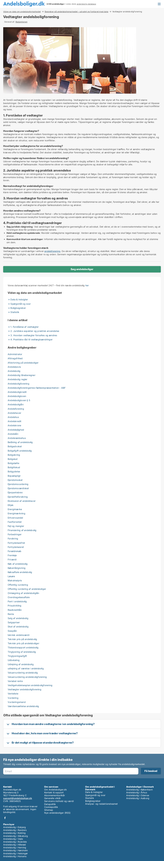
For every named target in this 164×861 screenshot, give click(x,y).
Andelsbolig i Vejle (13, 838)
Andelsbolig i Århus (136, 792)
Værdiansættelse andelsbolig (23, 706)
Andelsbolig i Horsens (14, 856)
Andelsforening (16, 408)
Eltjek (10, 505)
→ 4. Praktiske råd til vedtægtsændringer (30, 339)
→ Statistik (13, 312)
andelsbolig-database (86, 4)
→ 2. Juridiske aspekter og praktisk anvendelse (33, 331)
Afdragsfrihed (15, 358)
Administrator (15, 354)
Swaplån (12, 630)
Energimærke (15, 509)
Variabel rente (15, 681)
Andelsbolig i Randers (15, 830)
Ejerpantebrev (15, 492)
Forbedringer (14, 534)
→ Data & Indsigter (18, 299)
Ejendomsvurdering (18, 484)
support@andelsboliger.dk (17, 798)
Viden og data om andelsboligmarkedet (22, 11)
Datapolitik (50, 804)
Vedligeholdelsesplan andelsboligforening (30, 685)
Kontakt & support (54, 792)
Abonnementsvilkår (54, 795)
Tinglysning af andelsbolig (22, 651)
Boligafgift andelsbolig (20, 450)
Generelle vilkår (52, 798)
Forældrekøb (14, 551)
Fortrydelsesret (16, 547)
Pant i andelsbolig (17, 601)
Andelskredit (14, 421)
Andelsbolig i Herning (14, 847)
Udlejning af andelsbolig (21, 664)
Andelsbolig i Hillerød (14, 844)
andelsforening (52, 251)
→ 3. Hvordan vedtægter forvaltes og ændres (32, 335)
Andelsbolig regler (17, 379)
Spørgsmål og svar (95, 795)
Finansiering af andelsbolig (22, 530)
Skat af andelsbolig (18, 626)
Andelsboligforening (18, 383)
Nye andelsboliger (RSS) (57, 812)
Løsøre (11, 576)
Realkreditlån (15, 610)
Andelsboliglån (16, 404)
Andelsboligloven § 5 (19, 400)
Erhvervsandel (15, 517)
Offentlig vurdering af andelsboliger (27, 589)
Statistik (89, 798)
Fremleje (12, 555)
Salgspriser (14, 622)
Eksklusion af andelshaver (22, 501)
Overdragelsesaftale (19, 597)
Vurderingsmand (17, 702)
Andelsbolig (14, 371)
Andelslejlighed (16, 429)
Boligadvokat (15, 446)
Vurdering (13, 698)
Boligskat (13, 459)
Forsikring (13, 538)
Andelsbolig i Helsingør (15, 853)
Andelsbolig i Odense (137, 795)
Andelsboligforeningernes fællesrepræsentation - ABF (37, 387)
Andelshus (13, 417)
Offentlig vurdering (18, 584)
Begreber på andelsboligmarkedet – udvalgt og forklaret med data (76, 11)
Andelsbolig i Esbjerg (14, 827)
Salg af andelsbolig (18, 618)
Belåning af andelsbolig (20, 442)
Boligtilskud (14, 467)
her (87, 285)
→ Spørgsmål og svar (19, 303)
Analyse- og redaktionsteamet (101, 803)
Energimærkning (16, 513)
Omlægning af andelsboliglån (23, 593)
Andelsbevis (14, 366)
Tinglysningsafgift (17, 656)
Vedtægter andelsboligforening (24, 689)
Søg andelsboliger (82, 269)
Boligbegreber (93, 801)
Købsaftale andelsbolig (20, 572)
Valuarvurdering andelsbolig (23, 672)
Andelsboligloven (17, 396)
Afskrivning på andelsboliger (23, 362)
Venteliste (13, 693)
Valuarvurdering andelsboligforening (27, 677)
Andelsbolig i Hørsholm (15, 850)
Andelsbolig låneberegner (21, 375)
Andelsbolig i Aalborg (137, 798)
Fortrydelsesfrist (16, 542)
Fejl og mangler (16, 526)
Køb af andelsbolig (18, 563)
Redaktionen (21, 22)
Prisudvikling (14, 605)
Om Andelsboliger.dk (55, 789)
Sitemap (48, 810)
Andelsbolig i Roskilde (15, 841)
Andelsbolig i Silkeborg (15, 836)
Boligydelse (14, 471)
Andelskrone (14, 425)
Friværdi (12, 559)
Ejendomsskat (15, 480)
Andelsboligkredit (17, 392)
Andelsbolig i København (139, 789)
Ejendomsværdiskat (18, 488)
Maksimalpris (15, 580)
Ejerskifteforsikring (18, 496)
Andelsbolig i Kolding (14, 833)
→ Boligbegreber (17, 308)
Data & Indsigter (94, 792)
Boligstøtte (13, 463)
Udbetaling (14, 660)
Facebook (5, 818)
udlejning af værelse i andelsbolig (26, 668)
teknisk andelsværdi (18, 635)
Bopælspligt (14, 475)
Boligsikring (14, 454)
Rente (11, 614)
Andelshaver (14, 413)
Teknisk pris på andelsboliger (23, 643)
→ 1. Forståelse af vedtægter (23, 326)
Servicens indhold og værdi (59, 801)
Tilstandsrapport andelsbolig (23, 647)
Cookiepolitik (51, 807)
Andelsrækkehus (17, 438)
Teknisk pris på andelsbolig (22, 639)
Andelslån (13, 434)
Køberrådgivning (16, 568)
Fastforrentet (15, 522)
